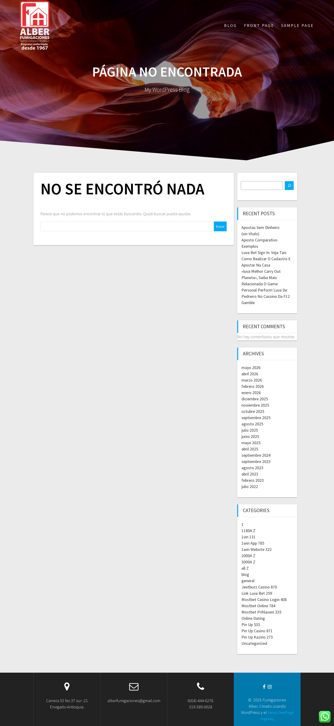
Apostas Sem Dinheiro (260, 227)
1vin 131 (248, 537)
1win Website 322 (256, 549)
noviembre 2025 (255, 405)
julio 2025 (249, 430)
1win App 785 (252, 543)
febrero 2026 (252, 386)
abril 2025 (249, 449)
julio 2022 (249, 486)
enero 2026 (251, 392)
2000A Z (248, 555)
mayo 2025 (250, 442)
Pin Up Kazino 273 (257, 637)
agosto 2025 (252, 424)
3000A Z (248, 562)
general (247, 580)
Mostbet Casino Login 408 (264, 599)
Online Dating (253, 618)
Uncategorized (254, 643)
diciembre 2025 (254, 399)
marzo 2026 (251, 380)
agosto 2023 (252, 467)
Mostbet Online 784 (258, 605)
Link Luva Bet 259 (256, 593)
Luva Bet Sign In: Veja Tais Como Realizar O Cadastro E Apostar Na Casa (266, 259)
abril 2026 (249, 373)
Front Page (259, 25)
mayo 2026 (250, 367)
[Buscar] (289, 185)
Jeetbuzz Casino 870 (259, 587)
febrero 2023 (252, 480)
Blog (230, 25)
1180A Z (248, 530)
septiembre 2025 (255, 417)
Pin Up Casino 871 (257, 630)
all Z (245, 568)
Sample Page (297, 25)
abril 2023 (249, 474)
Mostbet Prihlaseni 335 (261, 612)
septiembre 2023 (255, 461)
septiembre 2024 (255, 455)
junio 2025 (250, 436)
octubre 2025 (252, 411)
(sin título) (250, 233)
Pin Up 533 (250, 624)
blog (245, 574)
